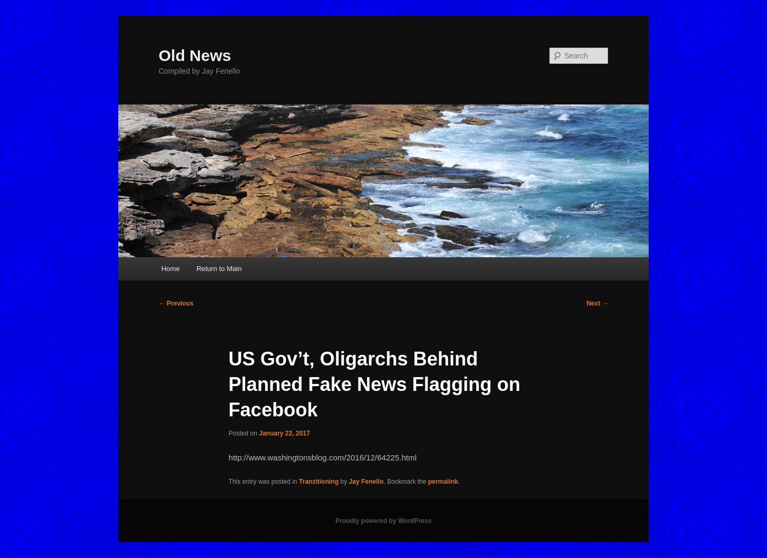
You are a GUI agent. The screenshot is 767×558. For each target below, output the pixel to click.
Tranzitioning (319, 481)
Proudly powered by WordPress (383, 521)
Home (170, 269)
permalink (443, 481)
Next (597, 303)
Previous (176, 303)
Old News (195, 55)
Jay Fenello (366, 481)
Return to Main (218, 269)
